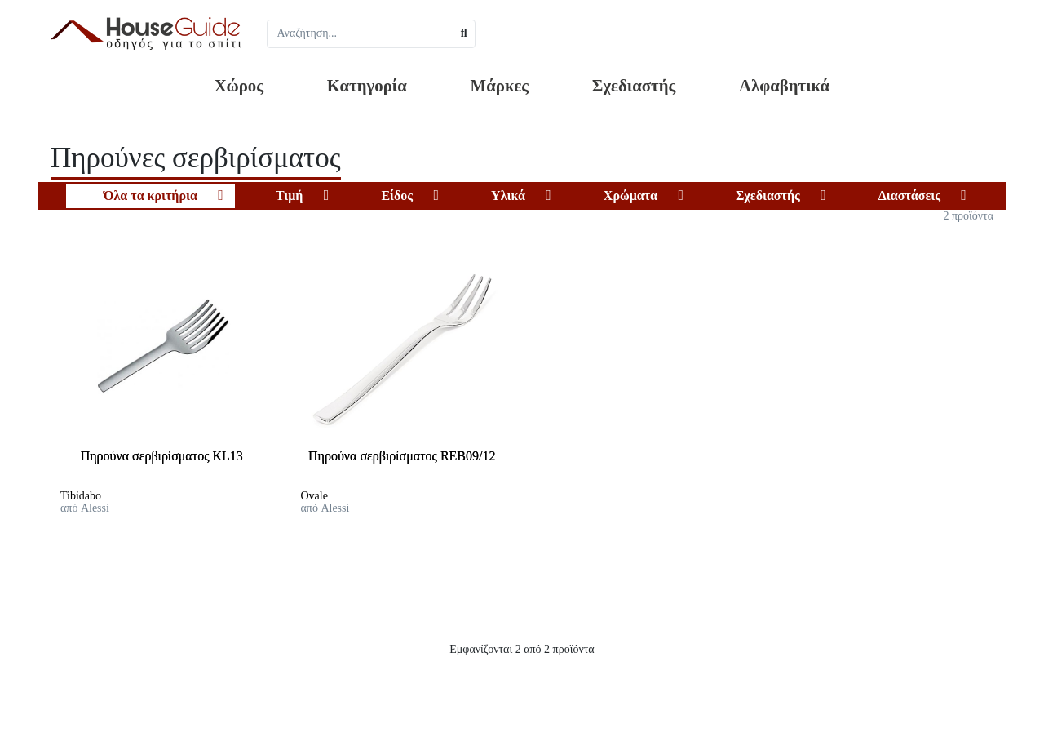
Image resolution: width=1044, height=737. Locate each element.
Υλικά (508, 195)
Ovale (314, 496)
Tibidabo (80, 496)
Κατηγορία (367, 85)
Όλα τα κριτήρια (150, 195)
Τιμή (289, 195)
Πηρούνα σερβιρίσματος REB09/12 (401, 456)
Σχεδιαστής (633, 85)
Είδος (397, 195)
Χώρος (239, 85)
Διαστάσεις (909, 195)
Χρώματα (630, 195)
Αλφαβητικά (784, 85)
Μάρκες (500, 85)
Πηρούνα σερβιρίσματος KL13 (162, 456)
